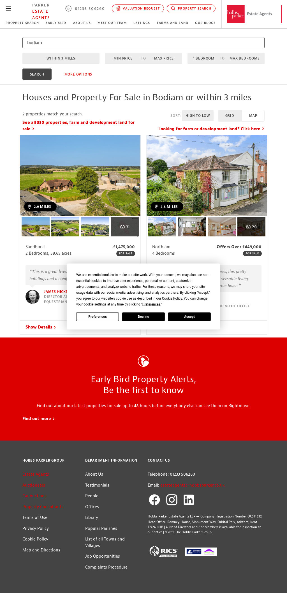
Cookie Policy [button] (172, 298)
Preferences (97, 316)
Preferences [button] (151, 304)
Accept (189, 316)
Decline (143, 316)
